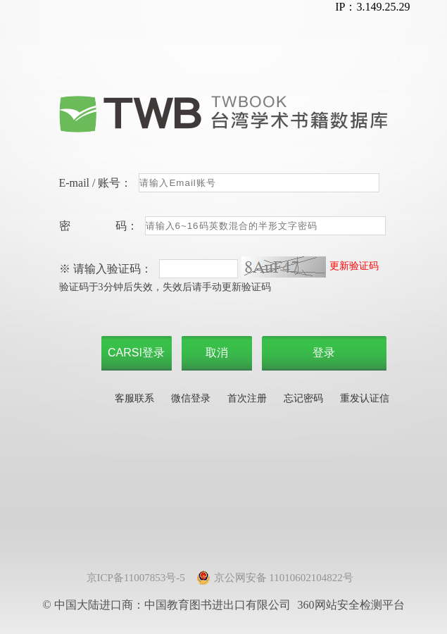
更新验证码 (354, 266)
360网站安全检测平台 (351, 605)
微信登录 (190, 398)
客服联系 (134, 398)
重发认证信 (364, 398)
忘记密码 (303, 398)
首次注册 (247, 398)
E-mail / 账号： (95, 183)
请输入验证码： (112, 269)
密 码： (98, 226)
